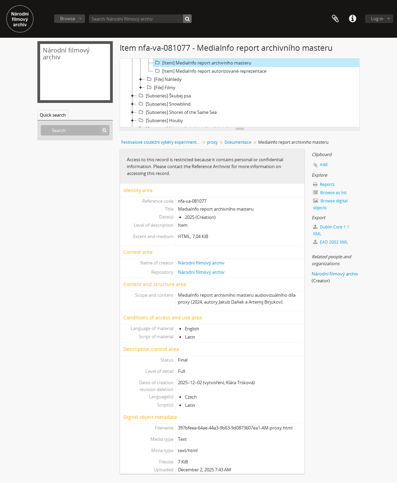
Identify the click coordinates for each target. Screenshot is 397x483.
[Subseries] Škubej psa (164, 96)
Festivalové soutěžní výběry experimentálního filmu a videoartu (161, 142)
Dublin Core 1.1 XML (331, 230)
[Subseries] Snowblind (164, 104)
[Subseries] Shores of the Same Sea (177, 112)
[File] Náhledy (163, 79)
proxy (212, 142)
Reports (324, 184)
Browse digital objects (330, 204)
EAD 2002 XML (330, 242)
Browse (67, 18)
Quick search (53, 115)
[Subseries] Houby (160, 120)
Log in (377, 18)
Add (323, 164)
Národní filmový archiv (201, 263)
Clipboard (335, 18)
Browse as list (330, 193)
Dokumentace (238, 142)
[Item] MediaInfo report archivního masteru (202, 63)
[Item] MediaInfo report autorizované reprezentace (209, 71)
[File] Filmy (160, 87)
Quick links (352, 18)
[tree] (239, 93)
